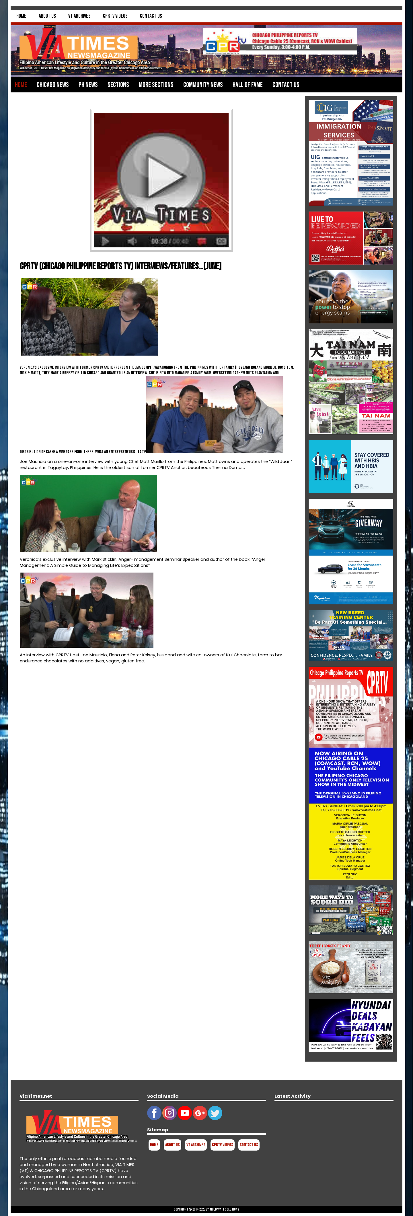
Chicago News (53, 85)
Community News (203, 85)
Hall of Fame (248, 85)
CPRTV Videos (115, 16)
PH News (88, 85)
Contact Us (151, 16)
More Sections (156, 85)
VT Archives (79, 16)
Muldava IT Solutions (224, 1209)
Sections (118, 85)
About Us (47, 16)
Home (21, 16)
